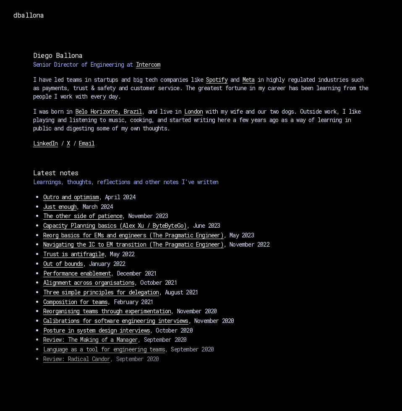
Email (86, 143)
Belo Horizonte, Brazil (109, 111)
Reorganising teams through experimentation (107, 311)
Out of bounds (63, 264)
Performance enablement (77, 273)
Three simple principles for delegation (101, 292)
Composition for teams (75, 302)
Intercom (148, 64)
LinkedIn (45, 143)
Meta (249, 79)
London (193, 111)
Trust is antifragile (73, 254)
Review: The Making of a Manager (90, 339)
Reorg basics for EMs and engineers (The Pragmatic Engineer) (133, 235)
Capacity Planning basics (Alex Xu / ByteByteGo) (115, 225)
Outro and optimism (71, 197)
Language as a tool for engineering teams (104, 349)
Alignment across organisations (88, 282)
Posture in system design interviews (96, 330)
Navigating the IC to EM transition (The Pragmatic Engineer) (133, 244)
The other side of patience (82, 216)
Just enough (59, 207)
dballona (28, 14)
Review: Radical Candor (76, 359)
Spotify (216, 79)
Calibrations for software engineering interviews (115, 321)
